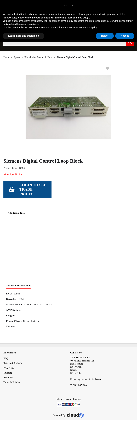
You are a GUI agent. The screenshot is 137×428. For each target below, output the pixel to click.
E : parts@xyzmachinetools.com (85, 379)
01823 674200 (78, 385)
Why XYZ (8, 368)
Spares (17, 57)
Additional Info (16, 213)
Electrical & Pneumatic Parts (38, 57)
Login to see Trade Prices (32, 189)
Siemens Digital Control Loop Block (75, 57)
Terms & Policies (11, 382)
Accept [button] (125, 35)
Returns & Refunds (12, 363)
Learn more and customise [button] (23, 35)
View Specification (13, 174)
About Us (8, 377)
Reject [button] (104, 35)
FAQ (5, 358)
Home (6, 57)
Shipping (7, 373)
